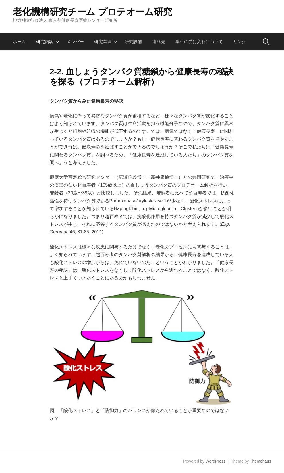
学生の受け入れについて (199, 41)
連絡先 (158, 41)
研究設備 (133, 41)
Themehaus (260, 461)
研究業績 (102, 41)
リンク (239, 41)
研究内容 (44, 41)
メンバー (75, 41)
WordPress (215, 461)
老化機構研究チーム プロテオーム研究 (92, 12)
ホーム (19, 41)
